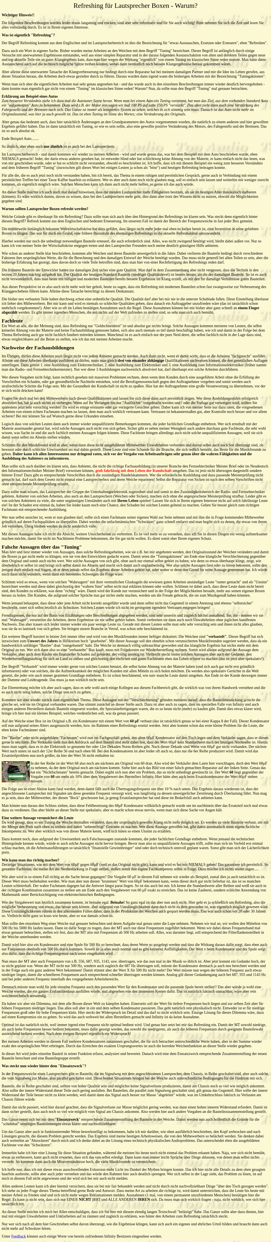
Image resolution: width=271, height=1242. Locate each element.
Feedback (18, 1236)
